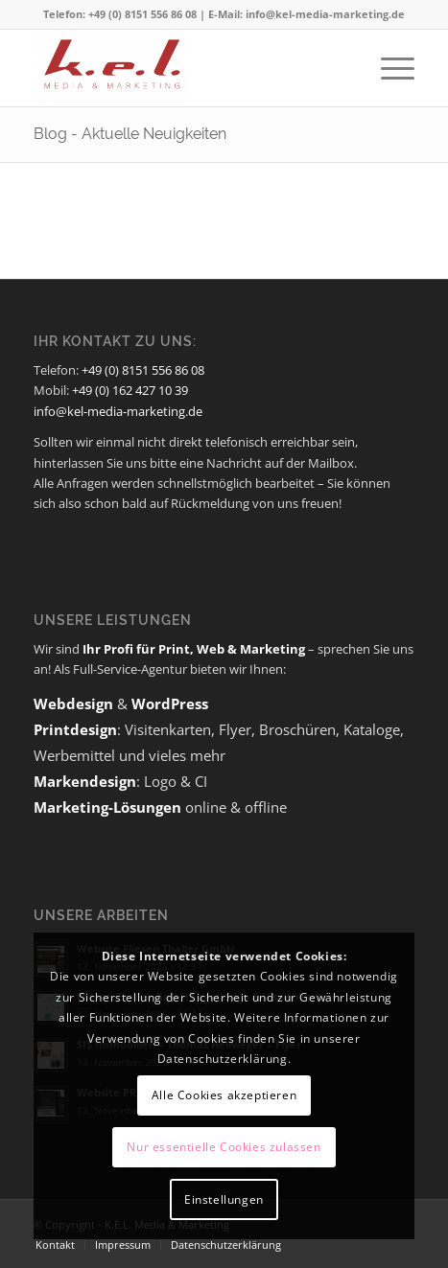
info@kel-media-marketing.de (118, 411)
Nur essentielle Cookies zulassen (223, 1147)
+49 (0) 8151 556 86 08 (143, 370)
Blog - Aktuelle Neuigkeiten (130, 134)
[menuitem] (388, 68)
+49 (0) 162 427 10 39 (130, 390)
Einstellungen (224, 1199)
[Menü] (388, 68)
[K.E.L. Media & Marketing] (186, 68)
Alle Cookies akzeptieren (224, 1095)
